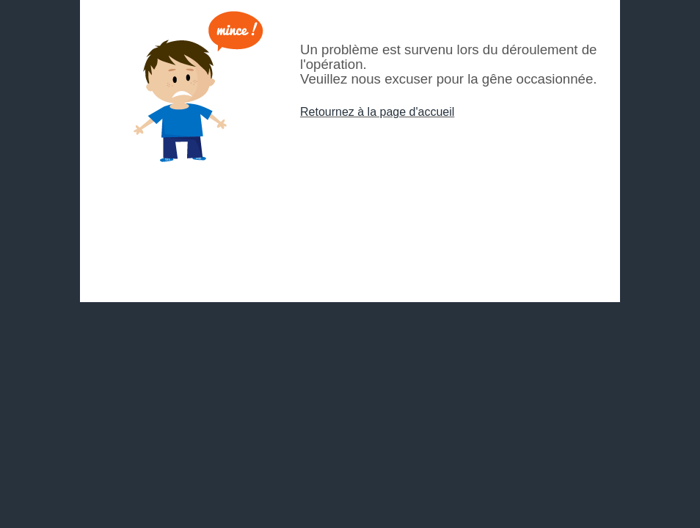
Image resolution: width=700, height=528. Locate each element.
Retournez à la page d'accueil (377, 112)
